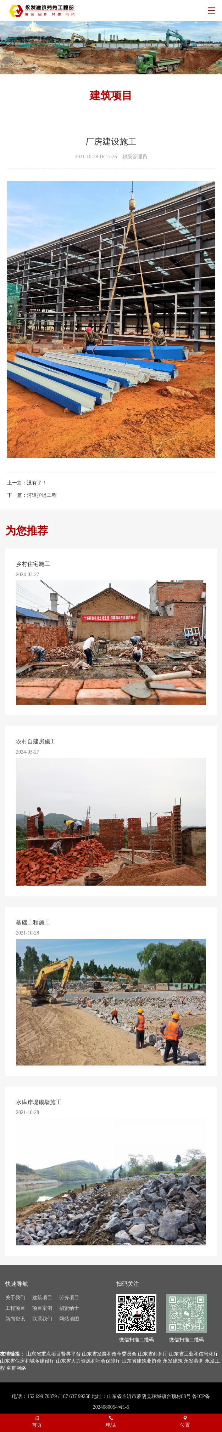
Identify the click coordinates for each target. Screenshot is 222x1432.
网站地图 (69, 1319)
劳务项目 (69, 1297)
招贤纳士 (69, 1308)
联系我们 (42, 1319)
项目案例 (42, 1308)
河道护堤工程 (42, 495)
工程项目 (15, 1308)
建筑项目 (42, 1297)
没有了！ (37, 482)
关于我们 (15, 1297)
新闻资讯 (15, 1319)
